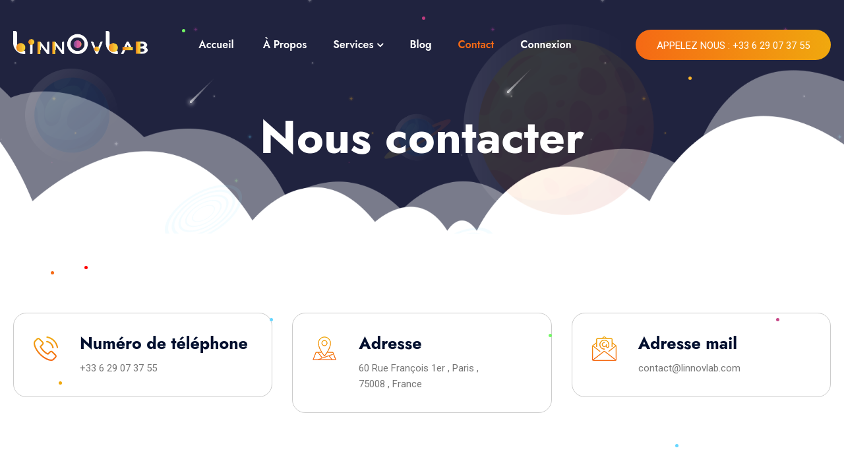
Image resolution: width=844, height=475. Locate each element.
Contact (476, 44)
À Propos (285, 44)
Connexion (545, 44)
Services (353, 44)
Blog (420, 44)
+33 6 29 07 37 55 (118, 368)
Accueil (215, 44)
